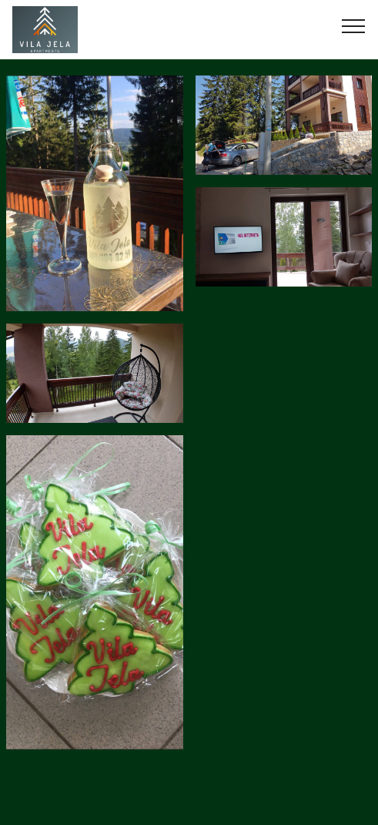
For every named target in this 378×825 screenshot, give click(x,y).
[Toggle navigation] (354, 25)
